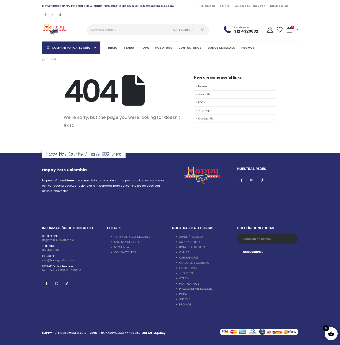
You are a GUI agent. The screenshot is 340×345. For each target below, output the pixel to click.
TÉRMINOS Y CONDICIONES (132, 237)
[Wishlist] (279, 30)
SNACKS (184, 299)
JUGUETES (186, 273)
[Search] (203, 29)
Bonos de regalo (221, 48)
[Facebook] (45, 15)
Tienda (129, 48)
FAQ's (202, 102)
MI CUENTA (121, 247)
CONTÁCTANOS (125, 252)
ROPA (183, 294)
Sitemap (204, 110)
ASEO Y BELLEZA (189, 242)
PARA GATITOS (189, 284)
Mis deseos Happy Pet (249, 6)
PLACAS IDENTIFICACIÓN (195, 289)
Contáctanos (190, 48)
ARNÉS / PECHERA (191, 237)
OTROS (184, 278)
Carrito (225, 6)
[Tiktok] (60, 15)
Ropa (145, 48)
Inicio (112, 48)
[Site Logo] (54, 30)
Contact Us (205, 118)
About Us (204, 94)
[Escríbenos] (243, 29)
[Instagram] (53, 15)
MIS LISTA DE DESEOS (128, 242)
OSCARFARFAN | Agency (147, 333)
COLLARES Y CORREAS (194, 263)
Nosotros (163, 48)
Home (202, 86)
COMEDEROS (188, 268)
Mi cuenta (208, 6)
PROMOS (247, 48)
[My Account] (269, 30)
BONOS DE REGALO (192, 247)
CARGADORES (189, 257)
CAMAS (184, 252)
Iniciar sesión (279, 6)
